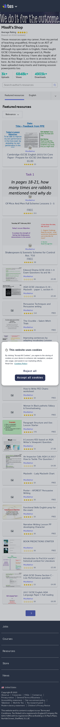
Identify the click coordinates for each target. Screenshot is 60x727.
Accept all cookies (30, 377)
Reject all (30, 371)
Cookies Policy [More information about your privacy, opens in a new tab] (20, 364)
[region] (29, 363)
